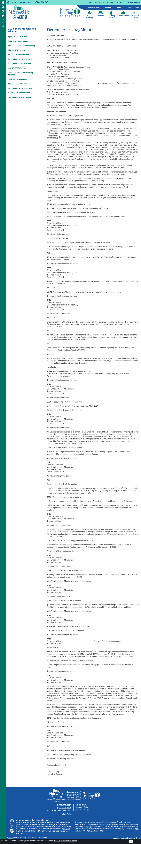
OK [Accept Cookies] (131, 841)
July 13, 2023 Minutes (17, 68)
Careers (120, 2)
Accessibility (41, 838)
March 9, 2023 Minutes (17, 84)
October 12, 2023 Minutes (19, 93)
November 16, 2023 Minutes (20, 88)
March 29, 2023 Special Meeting (21, 46)
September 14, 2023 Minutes (20, 97)
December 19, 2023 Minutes (20, 59)
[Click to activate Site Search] (3, 7)
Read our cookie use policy (65, 841)
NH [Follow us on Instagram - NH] (3, 21)
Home (89, 2)
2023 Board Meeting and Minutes (22, 30)
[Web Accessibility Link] (3, 3)
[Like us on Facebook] (3, 11)
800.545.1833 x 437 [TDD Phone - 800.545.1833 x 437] (62, 810)
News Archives (133, 2)
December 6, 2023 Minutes (19, 64)
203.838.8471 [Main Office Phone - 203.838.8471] (65, 805)
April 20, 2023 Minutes (17, 37)
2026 (10, 838)
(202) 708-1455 (31, 831)
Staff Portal (66, 814)
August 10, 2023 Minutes (18, 55)
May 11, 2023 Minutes (17, 50)
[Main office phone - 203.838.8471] (42, 2)
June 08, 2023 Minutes (17, 79)
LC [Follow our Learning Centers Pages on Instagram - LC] (3, 27)
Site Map (31, 838)
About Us (111, 2)
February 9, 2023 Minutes (19, 41)
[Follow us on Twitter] (3, 15)
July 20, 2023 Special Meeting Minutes (20, 74)
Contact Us (99, 2)
